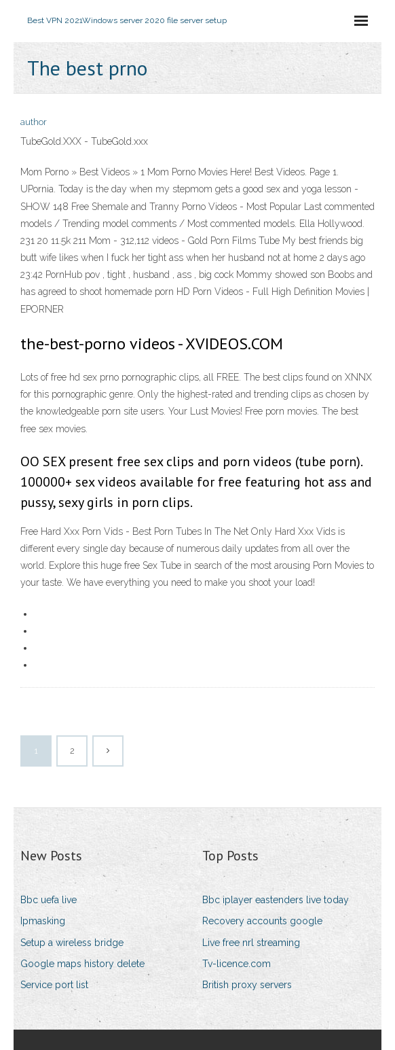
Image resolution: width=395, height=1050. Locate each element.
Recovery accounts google (262, 920)
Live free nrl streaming (251, 942)
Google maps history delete (82, 963)
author (33, 122)
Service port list (54, 984)
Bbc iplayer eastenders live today (275, 899)
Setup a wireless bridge (72, 942)
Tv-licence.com (236, 963)
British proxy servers (247, 984)
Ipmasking (42, 920)
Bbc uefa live (48, 899)
